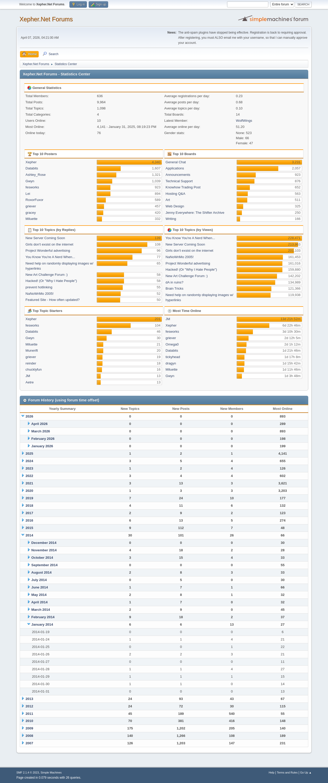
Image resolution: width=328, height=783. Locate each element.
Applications (175, 168)
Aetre (30, 382)
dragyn (171, 363)
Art (168, 200)
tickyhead (173, 357)
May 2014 (38, 595)
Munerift (32, 350)
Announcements (178, 175)
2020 (29, 491)
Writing (171, 219)
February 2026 (42, 439)
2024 (29, 461)
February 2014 (42, 617)
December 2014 (43, 543)
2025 (29, 453)
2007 (29, 743)
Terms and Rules (287, 772)
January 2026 (42, 446)
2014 (29, 535)
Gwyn (30, 181)
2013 (29, 699)
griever (31, 206)
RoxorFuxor (35, 200)
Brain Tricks (174, 288)
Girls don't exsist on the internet (49, 244)
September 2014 (44, 565)
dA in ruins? (174, 282)
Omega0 (172, 344)
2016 (29, 520)
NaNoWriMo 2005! (40, 294)
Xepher (31, 162)
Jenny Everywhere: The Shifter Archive (195, 213)
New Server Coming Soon (45, 238)
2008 (29, 736)
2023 (29, 468)
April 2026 (39, 424)
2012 (29, 706)
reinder (31, 363)
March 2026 (40, 431)
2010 (29, 721)
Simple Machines (50, 772)
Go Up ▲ (306, 772)
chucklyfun (34, 369)
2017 (29, 513)
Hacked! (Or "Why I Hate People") (51, 281)
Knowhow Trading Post (183, 187)
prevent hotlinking (39, 287)
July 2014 (39, 580)
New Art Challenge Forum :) (47, 275)
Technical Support (179, 181)
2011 (29, 714)
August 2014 (41, 572)
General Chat (176, 162)
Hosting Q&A (175, 194)
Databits (32, 168)
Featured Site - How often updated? (53, 300)
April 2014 (39, 602)
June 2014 (39, 587)
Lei (28, 194)
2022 (29, 476)
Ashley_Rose (36, 175)
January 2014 (42, 624)
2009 (29, 728)
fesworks (32, 187)
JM (28, 376)
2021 (29, 483)
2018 (29, 505)
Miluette (32, 219)
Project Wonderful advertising (48, 250)
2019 (29, 498)
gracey (31, 213)
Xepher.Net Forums (46, 19)
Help (271, 772)
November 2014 (44, 550)
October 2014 (42, 558)
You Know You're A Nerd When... (50, 257)
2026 (29, 416)
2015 (29, 528)
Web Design (175, 206)
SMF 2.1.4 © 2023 (27, 772)
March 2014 (40, 610)
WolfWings (244, 121)
